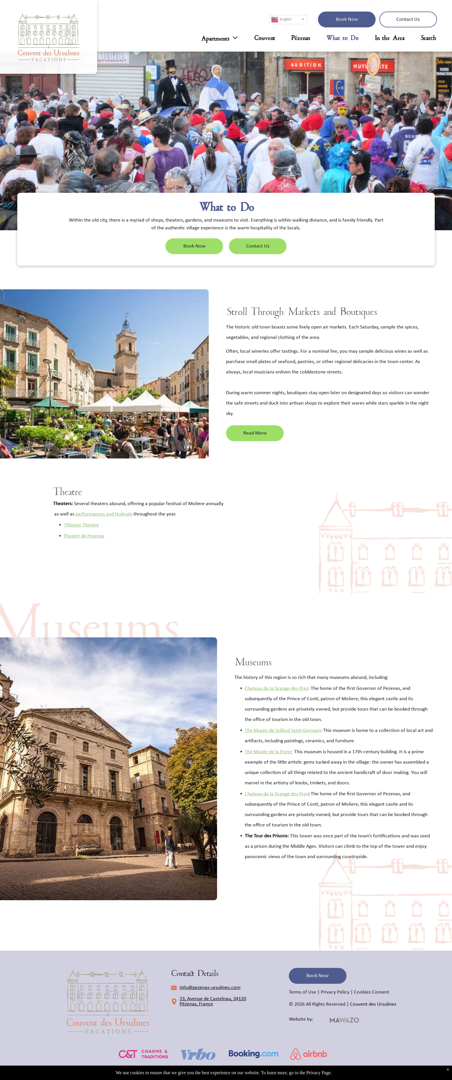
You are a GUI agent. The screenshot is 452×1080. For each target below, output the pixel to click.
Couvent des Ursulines (373, 1004)
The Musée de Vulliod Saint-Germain (283, 730)
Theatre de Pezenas (83, 536)
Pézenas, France (196, 1004)
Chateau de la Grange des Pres (276, 688)
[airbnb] (308, 1054)
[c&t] (143, 1054)
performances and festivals (104, 514)
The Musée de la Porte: (269, 752)
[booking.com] (253, 1054)
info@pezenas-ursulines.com (210, 987)
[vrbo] (198, 1054)
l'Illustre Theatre (82, 525)
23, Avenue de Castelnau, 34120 (213, 999)
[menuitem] (211, 38)
